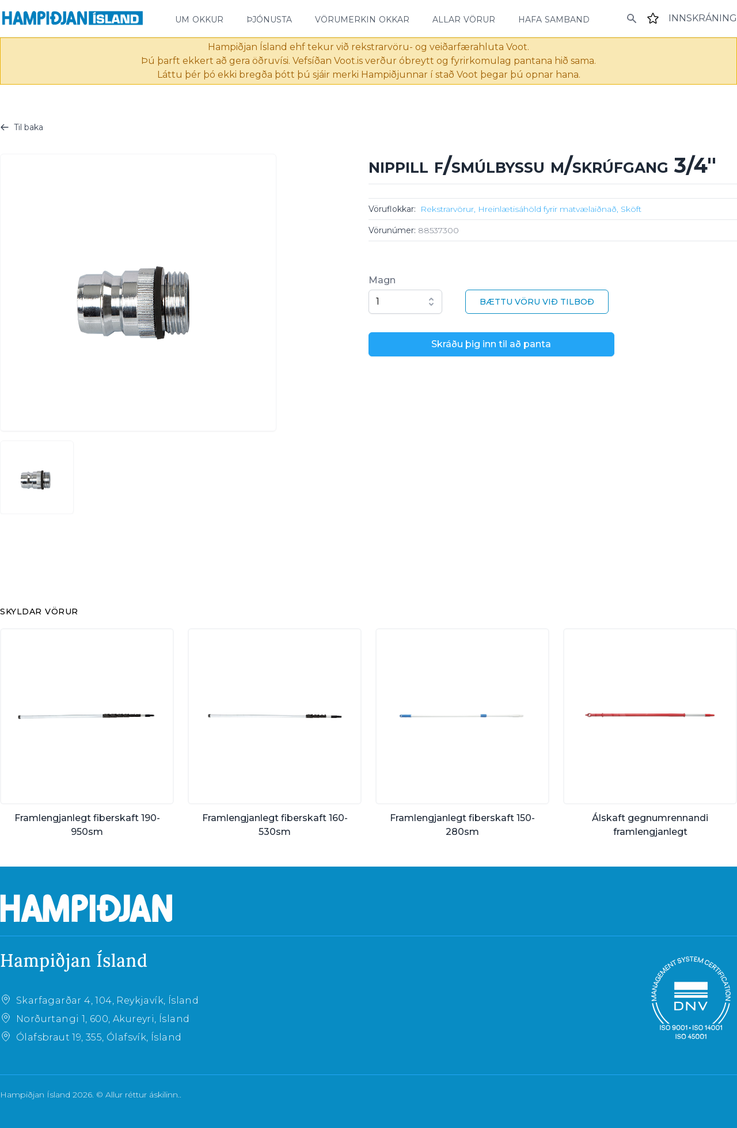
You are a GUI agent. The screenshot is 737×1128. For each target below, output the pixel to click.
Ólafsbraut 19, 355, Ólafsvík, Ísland (98, 1037)
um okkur (199, 18)
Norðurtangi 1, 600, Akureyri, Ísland (102, 1018)
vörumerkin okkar (362, 18)
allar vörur (463, 18)
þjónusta (269, 18)
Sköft (631, 209)
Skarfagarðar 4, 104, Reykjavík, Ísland (107, 1000)
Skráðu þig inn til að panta (491, 344)
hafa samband (554, 18)
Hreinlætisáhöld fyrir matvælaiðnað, (548, 209)
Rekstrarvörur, (448, 209)
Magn (382, 280)
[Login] (702, 18)
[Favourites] (653, 18)
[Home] (72, 18)
